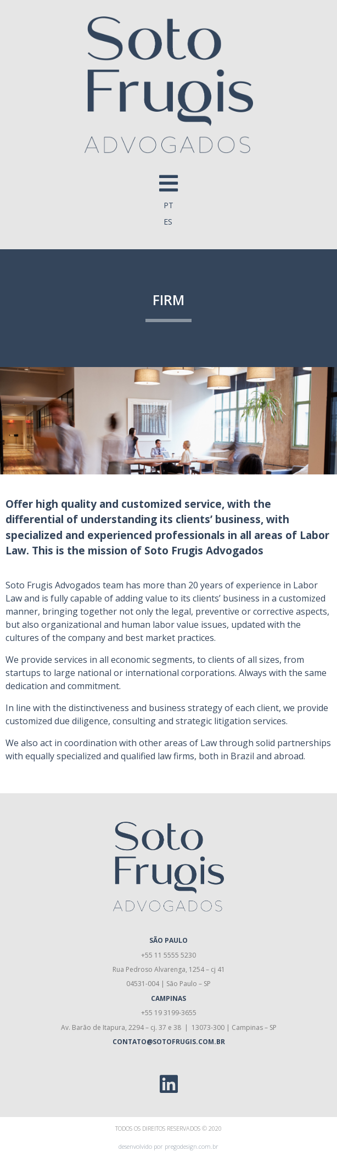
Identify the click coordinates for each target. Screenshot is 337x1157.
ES (168, 221)
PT (168, 205)
